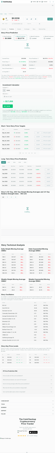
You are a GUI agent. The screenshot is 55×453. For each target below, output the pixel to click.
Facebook (3, 444)
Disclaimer (30, 437)
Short (38, 136)
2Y (11, 197)
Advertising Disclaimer (6, 439)
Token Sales (4, 410)
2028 (14, 162)
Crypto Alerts (4, 418)
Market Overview (32, 405)
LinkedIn (3, 446)
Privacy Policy (31, 436)
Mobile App (30, 412)
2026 (3, 162)
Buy (38, 132)
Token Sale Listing (5, 429)
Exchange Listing (5, 427)
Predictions (30, 403)
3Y (15, 197)
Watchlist (30, 417)
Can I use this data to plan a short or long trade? (27, 392)
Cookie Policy (4, 437)
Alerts (39, 1)
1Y (7, 197)
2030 (25, 162)
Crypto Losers (31, 406)
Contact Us (3, 434)
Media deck (4, 425)
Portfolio (33, 1)
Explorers (30, 23)
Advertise (3, 423)
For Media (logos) (32, 423)
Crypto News (31, 410)
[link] (11, 13)
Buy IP (50, 19)
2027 (9, 162)
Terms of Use (4, 436)
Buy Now (8, 106)
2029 (19, 162)
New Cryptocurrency (32, 408)
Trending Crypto (5, 408)
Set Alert (47, 132)
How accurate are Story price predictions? (27, 376)
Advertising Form (31, 425)
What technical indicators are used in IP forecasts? (27, 380)
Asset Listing (30, 427)
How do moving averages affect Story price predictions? (27, 384)
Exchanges (3, 405)
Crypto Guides (4, 412)
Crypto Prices (4, 403)
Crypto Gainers (4, 406)
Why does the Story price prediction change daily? (27, 388)
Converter (44, 1)
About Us (30, 434)
